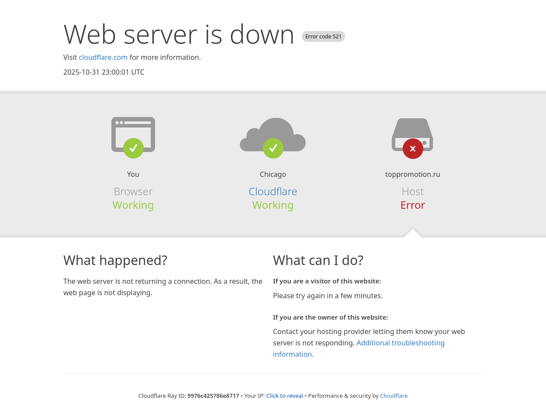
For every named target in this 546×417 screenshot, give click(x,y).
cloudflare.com (103, 57)
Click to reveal (284, 396)
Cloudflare (273, 191)
